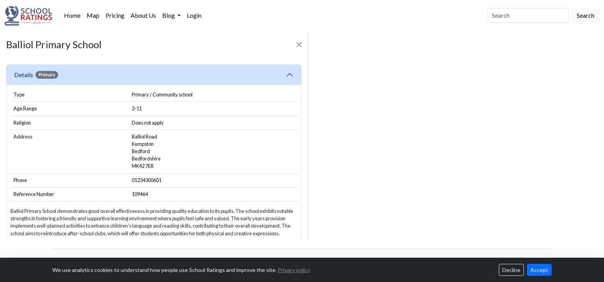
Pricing (115, 15)
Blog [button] (169, 15)
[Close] (299, 44)
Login (194, 15)
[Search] (528, 15)
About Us (143, 15)
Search (585, 15)
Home (72, 15)
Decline (511, 270)
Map (93, 15)
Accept (539, 270)
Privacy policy (294, 270)
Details (36, 75)
